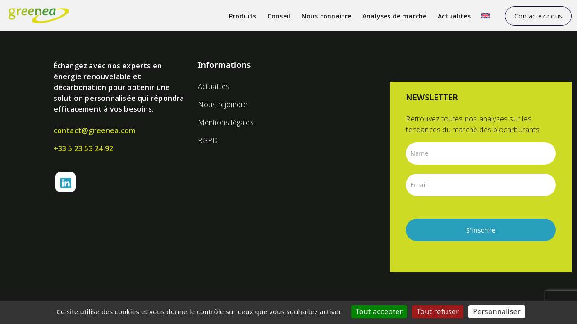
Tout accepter (379, 311)
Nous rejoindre (223, 104)
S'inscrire (481, 229)
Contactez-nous (538, 16)
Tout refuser (438, 311)
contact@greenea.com (95, 130)
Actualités (454, 16)
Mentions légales (226, 122)
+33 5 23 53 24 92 (83, 148)
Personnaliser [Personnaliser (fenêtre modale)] (497, 311)
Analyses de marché (394, 16)
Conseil (278, 16)
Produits (242, 16)
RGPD (208, 140)
